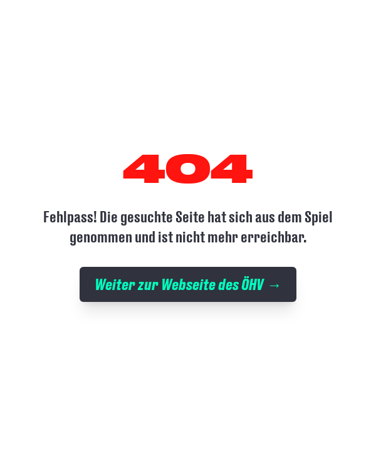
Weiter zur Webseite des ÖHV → (188, 284)
